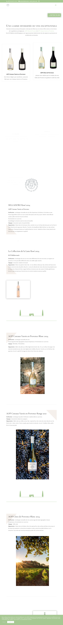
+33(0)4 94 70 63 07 (12, 1)
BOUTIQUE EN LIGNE (55, 15)
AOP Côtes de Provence (30, 31)
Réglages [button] (4, 622)
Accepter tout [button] (10, 622)
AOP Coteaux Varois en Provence (46, 31)
